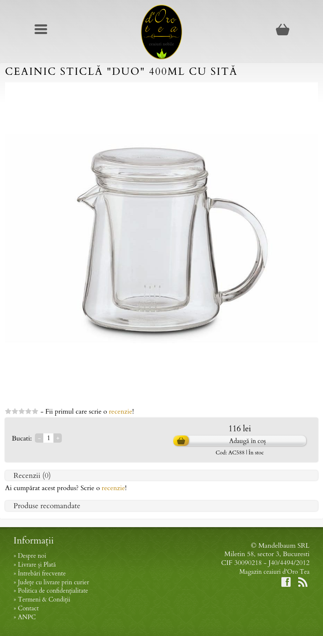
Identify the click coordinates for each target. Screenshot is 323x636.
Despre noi (32, 556)
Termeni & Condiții (44, 600)
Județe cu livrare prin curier (53, 582)
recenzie (120, 411)
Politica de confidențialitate (53, 591)
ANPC (27, 617)
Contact (28, 608)
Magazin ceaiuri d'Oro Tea (274, 572)
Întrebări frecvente (42, 574)
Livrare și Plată (37, 565)
